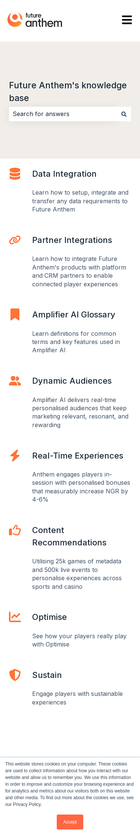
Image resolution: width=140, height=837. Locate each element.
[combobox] (63, 114)
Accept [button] (70, 822)
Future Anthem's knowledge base (68, 92)
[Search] (124, 114)
